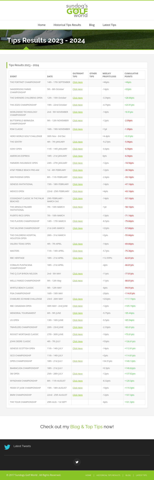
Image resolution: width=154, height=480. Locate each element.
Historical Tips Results (67, 25)
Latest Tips (109, 25)
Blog (92, 25)
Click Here (78, 82)
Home (42, 25)
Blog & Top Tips (86, 426)
